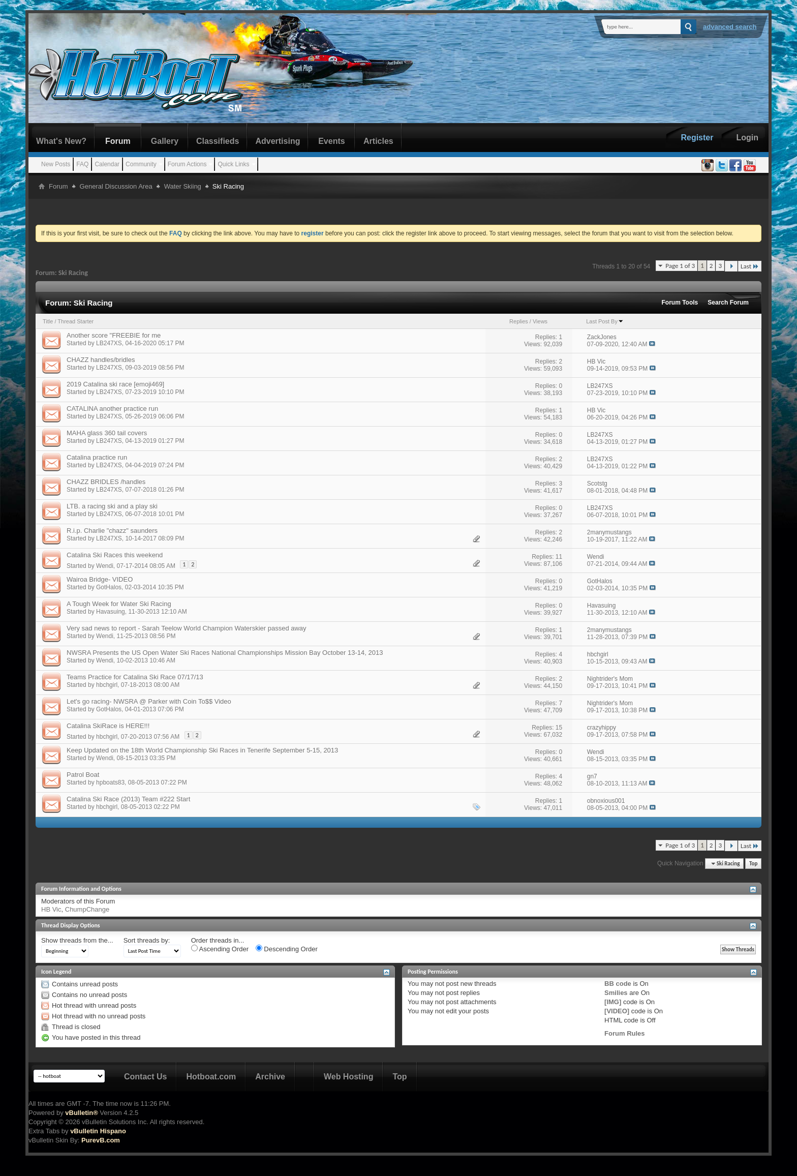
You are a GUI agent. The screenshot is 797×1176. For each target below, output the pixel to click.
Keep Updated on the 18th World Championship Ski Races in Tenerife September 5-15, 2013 (202, 750)
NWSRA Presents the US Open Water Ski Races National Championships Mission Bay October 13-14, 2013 (225, 652)
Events (331, 141)
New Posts (55, 164)
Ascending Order (220, 949)
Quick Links (233, 164)
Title (48, 321)
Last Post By (605, 321)
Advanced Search (730, 27)
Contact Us (145, 1076)
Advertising (277, 141)
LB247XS (109, 343)
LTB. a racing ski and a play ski (112, 506)
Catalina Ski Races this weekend (115, 555)
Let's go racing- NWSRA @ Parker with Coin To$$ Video (149, 701)
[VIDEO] (616, 1011)
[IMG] (612, 1002)
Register (697, 137)
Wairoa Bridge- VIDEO (100, 579)
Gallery (164, 141)
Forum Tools (680, 302)
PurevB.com (100, 1140)
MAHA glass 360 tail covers (107, 433)
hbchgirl (106, 684)
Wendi (104, 565)
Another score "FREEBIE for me (114, 335)
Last (750, 266)
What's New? (61, 141)
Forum (118, 141)
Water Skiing (182, 186)
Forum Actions (187, 164)
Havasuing (110, 611)
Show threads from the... (77, 940)
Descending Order (287, 949)
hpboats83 (110, 782)
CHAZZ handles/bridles (101, 360)
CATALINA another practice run (112, 408)
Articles (378, 141)
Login (747, 137)
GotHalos (108, 587)
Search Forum (728, 302)
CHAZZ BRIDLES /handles (106, 482)
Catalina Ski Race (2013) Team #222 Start (128, 799)
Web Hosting (348, 1076)
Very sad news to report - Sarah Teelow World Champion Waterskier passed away (186, 628)
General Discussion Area (116, 186)
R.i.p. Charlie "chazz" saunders (112, 530)
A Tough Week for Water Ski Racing (119, 604)
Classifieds (217, 141)
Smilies (616, 993)
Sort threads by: (147, 940)
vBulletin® (81, 1113)
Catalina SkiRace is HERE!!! (108, 726)
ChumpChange (87, 909)
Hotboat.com (211, 1076)
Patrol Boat (83, 774)
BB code (617, 983)
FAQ (82, 164)
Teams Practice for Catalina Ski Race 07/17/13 (135, 677)
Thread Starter (75, 321)
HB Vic (51, 909)
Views (540, 321)
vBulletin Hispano (98, 1131)
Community (141, 164)
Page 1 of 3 (680, 265)
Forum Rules (624, 1033)
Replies (518, 321)
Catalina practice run (97, 457)
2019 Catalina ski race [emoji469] (115, 384)
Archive (270, 1076)
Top (753, 863)
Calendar (107, 164)
